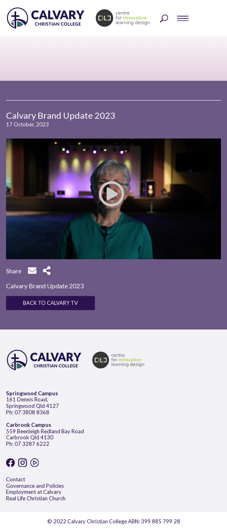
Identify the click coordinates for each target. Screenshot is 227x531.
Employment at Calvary (33, 492)
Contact (15, 479)
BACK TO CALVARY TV (50, 303)
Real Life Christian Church (35, 498)
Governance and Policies (35, 486)
